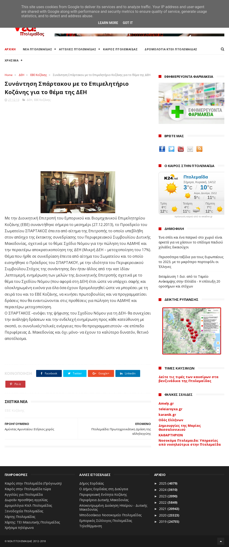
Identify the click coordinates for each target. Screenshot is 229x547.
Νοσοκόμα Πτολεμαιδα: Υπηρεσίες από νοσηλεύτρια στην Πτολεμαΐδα (190, 442)
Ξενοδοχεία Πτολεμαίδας (24, 511)
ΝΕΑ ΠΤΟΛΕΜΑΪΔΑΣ (37, 49)
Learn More (108, 23)
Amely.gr (166, 403)
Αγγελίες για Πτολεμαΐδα (24, 494)
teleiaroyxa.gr (170, 409)
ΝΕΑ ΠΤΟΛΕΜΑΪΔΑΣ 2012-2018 (26, 541)
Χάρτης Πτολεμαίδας (20, 516)
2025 (163, 483)
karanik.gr (167, 414)
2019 (163, 521)
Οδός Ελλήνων (171, 420)
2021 (163, 508)
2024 (163, 489)
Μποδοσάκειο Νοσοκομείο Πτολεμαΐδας (110, 515)
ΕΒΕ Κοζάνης (38, 75)
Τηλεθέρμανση (90, 526)
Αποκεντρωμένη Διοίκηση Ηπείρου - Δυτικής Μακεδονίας (113, 507)
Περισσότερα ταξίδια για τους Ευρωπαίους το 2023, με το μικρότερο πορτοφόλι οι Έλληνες (191, 262)
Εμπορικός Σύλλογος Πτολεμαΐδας (105, 520)
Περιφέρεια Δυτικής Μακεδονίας (103, 500)
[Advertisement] (78, 135)
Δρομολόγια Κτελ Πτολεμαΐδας (28, 505)
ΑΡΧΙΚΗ (10, 49)
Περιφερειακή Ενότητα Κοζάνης (103, 494)
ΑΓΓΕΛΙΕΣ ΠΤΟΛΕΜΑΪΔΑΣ (77, 49)
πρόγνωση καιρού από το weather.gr (193, 216)
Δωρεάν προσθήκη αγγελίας (26, 500)
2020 (163, 515)
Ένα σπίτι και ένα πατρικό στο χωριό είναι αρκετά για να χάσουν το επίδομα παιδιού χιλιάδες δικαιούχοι (191, 242)
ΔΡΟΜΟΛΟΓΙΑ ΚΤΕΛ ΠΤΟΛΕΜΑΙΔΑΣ (171, 49)
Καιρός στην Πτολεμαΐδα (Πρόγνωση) (33, 483)
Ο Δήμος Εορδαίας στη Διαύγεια (103, 489)
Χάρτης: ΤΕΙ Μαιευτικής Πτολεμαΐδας (32, 522)
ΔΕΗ (21, 75)
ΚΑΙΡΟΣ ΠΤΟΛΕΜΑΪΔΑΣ (120, 49)
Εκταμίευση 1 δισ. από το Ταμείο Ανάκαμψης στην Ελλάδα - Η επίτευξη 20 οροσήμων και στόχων (189, 281)
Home (9, 75)
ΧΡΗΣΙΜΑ (12, 60)
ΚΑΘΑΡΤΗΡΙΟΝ (171, 435)
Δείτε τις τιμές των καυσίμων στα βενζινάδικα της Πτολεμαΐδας (189, 379)
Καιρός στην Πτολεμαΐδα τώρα (28, 489)
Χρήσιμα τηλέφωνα (19, 527)
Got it (128, 23)
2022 (163, 502)
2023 (163, 496)
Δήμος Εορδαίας (91, 483)
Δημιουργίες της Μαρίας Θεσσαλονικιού (180, 427)
